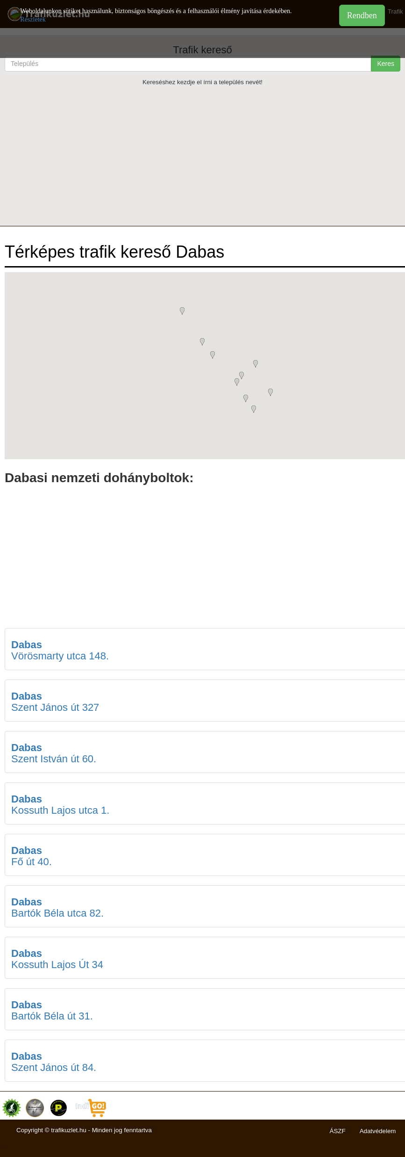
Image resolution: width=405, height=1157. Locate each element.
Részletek (32, 19)
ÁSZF (338, 1131)
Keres (385, 63)
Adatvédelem (378, 1131)
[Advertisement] (202, 155)
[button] (272, 393)
